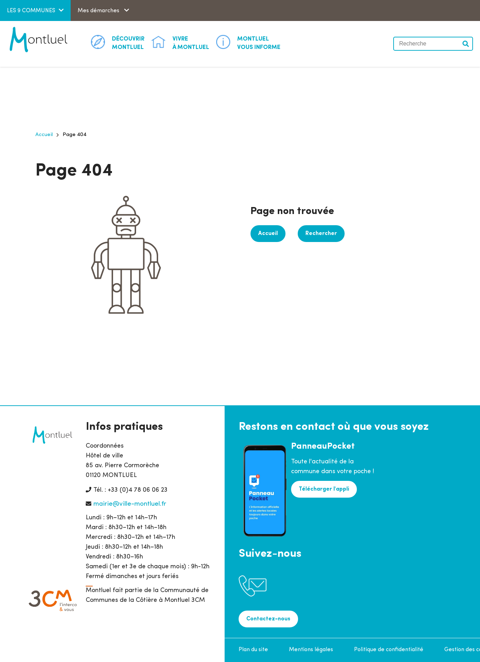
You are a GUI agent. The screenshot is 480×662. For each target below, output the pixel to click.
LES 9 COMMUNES (31, 11)
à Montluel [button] (190, 42)
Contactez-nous (268, 619)
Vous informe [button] (259, 42)
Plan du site (253, 650)
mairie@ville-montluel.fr (129, 504)
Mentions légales (311, 650)
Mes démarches (99, 11)
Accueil (44, 134)
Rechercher (321, 233)
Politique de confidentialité (388, 650)
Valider (466, 44)
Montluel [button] (128, 42)
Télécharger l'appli (324, 489)
